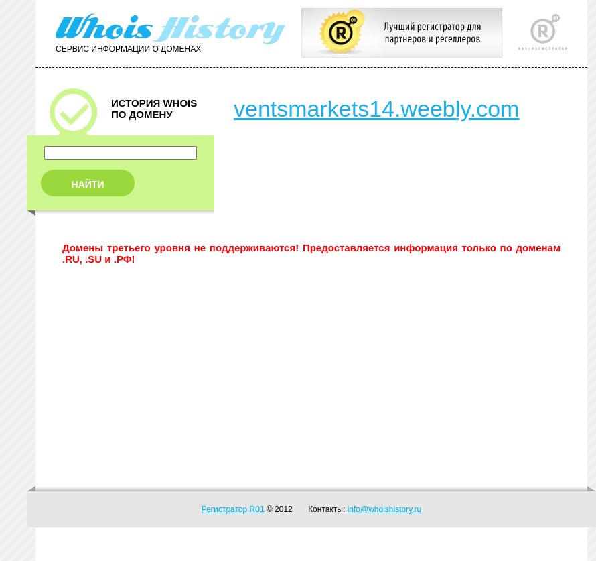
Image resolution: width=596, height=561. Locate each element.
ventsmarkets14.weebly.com (376, 108)
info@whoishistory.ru (385, 509)
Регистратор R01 (233, 509)
